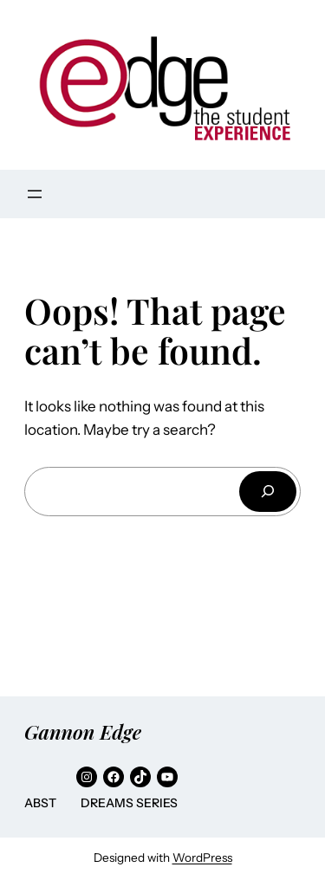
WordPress (202, 857)
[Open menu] (34, 194)
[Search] (267, 491)
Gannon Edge (82, 731)
